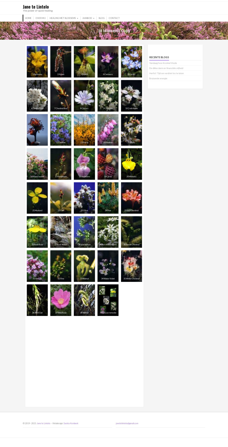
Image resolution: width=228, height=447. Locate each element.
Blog (102, 18)
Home (28, 18)
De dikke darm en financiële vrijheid (166, 68)
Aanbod (87, 18)
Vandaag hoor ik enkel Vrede (163, 63)
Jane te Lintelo (43, 423)
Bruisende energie (158, 78)
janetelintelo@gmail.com (127, 423)
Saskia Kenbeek (71, 423)
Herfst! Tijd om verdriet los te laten (166, 73)
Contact (114, 18)
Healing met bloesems (63, 18)
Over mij (41, 18)
